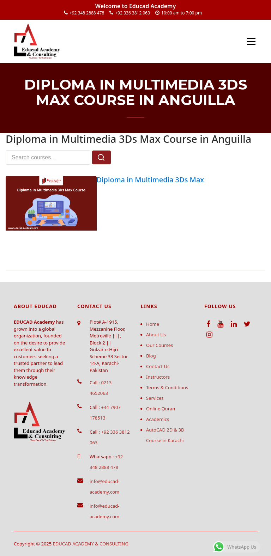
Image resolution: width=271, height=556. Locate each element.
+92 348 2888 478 (87, 13)
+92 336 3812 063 (132, 13)
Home (152, 324)
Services (155, 398)
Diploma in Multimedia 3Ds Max (150, 179)
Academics (157, 419)
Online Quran (160, 408)
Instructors (158, 377)
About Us (156, 334)
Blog (151, 356)
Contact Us (157, 366)
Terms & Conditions (167, 387)
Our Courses (159, 345)
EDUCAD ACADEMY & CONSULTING (91, 543)
